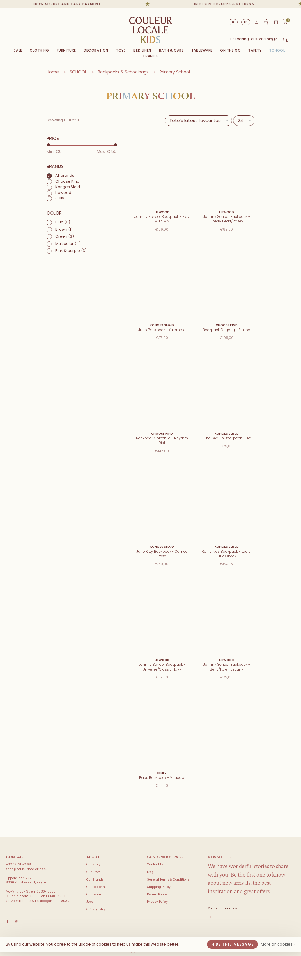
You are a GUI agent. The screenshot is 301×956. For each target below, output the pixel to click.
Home (53, 72)
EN (246, 22)
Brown (64, 229)
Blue (62, 222)
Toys (121, 50)
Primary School (175, 72)
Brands (150, 56)
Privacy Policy (157, 902)
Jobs (89, 902)
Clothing (39, 50)
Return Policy (157, 894)
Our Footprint (96, 887)
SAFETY (255, 50)
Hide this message (232, 944)
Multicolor (68, 243)
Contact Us (155, 864)
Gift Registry (266, 22)
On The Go (230, 50)
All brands (64, 175)
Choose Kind (67, 181)
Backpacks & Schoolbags (123, 72)
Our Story (93, 864)
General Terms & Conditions (168, 879)
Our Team (93, 894)
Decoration (96, 50)
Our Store (93, 872)
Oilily (59, 198)
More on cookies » (278, 944)
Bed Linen (142, 50)
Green (64, 236)
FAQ (150, 872)
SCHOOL (277, 50)
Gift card (276, 22)
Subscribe (251, 917)
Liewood (63, 192)
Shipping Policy (159, 887)
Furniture (66, 50)
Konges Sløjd (67, 187)
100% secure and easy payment (75, 3)
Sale (18, 50)
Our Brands (95, 879)
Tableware (202, 50)
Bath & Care (171, 50)
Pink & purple (71, 250)
